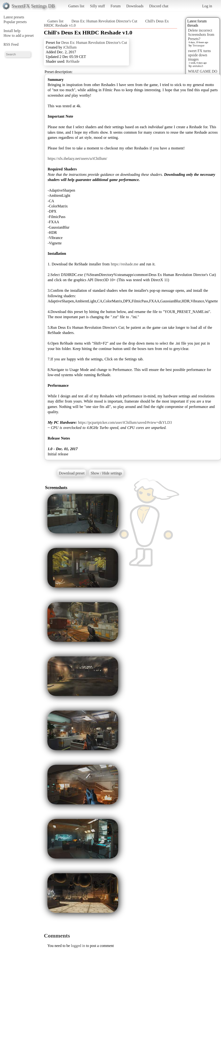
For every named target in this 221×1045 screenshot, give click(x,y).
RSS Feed (11, 44)
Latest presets (14, 17)
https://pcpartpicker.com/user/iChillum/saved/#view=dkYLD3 (125, 422)
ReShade (72, 61)
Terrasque (198, 45)
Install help (12, 31)
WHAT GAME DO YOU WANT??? (202, 73)
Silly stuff (97, 6)
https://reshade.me (124, 264)
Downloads (134, 6)
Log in (207, 6)
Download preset (72, 473)
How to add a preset (19, 35)
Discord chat (158, 6)
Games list (76, 6)
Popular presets (15, 22)
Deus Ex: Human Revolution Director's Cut (104, 21)
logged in (78, 946)
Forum (116, 6)
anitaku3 (197, 66)
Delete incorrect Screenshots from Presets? (201, 34)
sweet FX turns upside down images (199, 55)
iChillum (70, 47)
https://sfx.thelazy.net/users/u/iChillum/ (77, 158)
